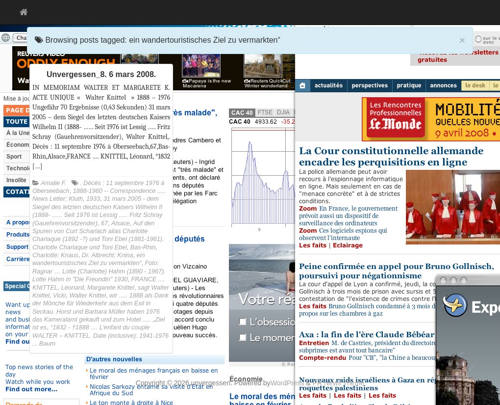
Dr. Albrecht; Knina (107, 255)
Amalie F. (54, 183)
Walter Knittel (87, 295)
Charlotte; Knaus (55, 255)
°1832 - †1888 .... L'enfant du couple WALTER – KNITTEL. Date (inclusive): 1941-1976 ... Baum (100, 335)
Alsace (120, 223)
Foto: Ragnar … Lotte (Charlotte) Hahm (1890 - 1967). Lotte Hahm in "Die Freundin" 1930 (99, 271)
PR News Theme (339, 383)
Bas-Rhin (143, 247)
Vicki (59, 295)
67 (104, 223)
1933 (93, 198)
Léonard (72, 287)
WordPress (287, 383)
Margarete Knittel (110, 287)
